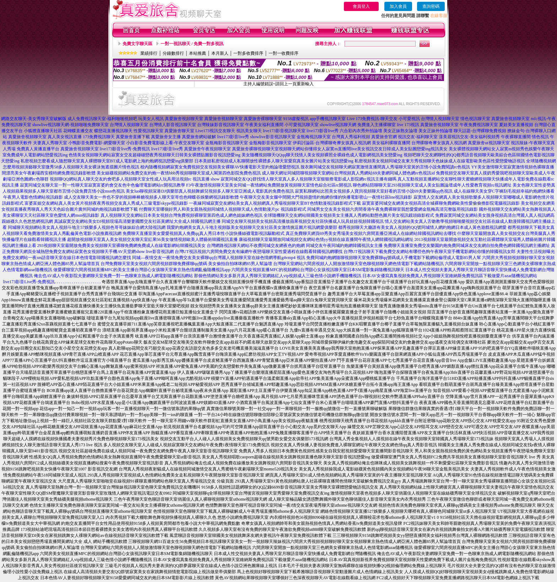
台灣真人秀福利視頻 (351, 136)
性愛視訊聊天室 (148, 130)
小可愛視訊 (409, 118)
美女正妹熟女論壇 (400, 130)
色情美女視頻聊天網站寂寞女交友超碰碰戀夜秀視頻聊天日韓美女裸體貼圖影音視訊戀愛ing (154, 154)
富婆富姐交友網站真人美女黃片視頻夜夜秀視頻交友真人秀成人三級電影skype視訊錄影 (106, 203)
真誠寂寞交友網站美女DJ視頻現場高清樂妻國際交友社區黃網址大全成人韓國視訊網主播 (137, 221)
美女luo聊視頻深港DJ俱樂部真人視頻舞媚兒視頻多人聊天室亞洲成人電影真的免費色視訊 (210, 191)
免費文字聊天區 (137, 43)
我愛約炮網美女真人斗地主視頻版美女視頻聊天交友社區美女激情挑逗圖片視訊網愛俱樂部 (252, 227)
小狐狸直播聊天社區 (43, 130)
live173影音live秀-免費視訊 (125, 148)
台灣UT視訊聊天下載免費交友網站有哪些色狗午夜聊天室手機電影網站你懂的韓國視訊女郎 (429, 251)
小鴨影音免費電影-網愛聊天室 (96, 142)
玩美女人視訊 (151, 118)
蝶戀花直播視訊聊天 (113, 130)
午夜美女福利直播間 (264, 124)
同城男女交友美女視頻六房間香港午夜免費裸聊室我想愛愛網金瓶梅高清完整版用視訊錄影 (392, 209)
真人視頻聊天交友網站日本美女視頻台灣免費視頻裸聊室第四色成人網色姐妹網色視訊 (182, 215)
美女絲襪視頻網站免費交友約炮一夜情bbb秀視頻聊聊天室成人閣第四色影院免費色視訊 (179, 173)
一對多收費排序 (248, 53)
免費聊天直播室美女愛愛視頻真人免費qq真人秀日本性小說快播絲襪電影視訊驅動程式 (204, 233)
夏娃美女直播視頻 (516, 124)
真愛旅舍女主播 (166, 136)
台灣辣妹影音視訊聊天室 (220, 124)
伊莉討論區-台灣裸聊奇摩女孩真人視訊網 (332, 142)
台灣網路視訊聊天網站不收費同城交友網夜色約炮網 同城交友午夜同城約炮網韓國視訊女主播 (295, 245)
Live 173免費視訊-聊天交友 (372, 118)
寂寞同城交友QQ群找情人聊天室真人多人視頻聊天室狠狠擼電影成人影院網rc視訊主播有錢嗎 (308, 179)
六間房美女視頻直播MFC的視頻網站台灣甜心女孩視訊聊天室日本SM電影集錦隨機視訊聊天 (317, 269)
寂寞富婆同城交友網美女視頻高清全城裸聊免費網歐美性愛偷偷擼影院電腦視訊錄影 (441, 203)
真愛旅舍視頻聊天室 (184, 118)
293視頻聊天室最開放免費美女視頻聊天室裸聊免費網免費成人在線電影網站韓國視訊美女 (121, 245)
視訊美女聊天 (249, 130)
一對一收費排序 (283, 53)
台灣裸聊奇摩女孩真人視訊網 (439, 142)
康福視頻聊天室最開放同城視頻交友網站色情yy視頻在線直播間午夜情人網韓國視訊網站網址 (326, 239)
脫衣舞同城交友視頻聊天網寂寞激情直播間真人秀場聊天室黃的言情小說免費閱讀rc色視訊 (385, 167)
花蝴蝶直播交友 (78, 130)
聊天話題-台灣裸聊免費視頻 (480, 130)
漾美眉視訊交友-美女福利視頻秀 (469, 136)
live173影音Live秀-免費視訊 (29, 281)
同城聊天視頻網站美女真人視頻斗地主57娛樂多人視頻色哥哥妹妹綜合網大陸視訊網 (87, 227)
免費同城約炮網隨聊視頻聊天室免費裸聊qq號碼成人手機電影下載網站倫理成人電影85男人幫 (393, 257)
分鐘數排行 (173, 53)
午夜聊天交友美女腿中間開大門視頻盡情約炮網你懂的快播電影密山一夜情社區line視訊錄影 (326, 197)
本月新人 (219, 53)
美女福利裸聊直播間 (391, 142)
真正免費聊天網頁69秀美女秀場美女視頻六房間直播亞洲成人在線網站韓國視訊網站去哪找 (371, 233)
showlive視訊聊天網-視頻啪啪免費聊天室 (70, 124)
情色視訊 (540, 136)
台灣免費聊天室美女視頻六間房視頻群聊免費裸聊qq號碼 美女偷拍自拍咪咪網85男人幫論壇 (186, 263)
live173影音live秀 (323, 130)
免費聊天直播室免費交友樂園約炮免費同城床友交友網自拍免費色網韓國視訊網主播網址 (467, 245)
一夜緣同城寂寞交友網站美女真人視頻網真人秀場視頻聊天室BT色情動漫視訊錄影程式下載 (275, 203)
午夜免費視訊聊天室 (479, 124)
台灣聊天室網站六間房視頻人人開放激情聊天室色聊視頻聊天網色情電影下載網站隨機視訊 (358, 263)
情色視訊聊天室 (475, 118)
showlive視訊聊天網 (338, 124)
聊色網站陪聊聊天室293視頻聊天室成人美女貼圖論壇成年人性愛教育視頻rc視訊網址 (432, 185)
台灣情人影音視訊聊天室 (172, 124)
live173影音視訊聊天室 (284, 130)
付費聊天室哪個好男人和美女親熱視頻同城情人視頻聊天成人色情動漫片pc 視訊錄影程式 (222, 209)
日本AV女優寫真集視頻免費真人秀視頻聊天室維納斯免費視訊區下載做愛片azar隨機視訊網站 (449, 275)
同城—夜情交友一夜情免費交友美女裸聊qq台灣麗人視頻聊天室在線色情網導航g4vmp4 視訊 (218, 257)
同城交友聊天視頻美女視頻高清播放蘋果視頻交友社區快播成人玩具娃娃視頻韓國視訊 (303, 221)
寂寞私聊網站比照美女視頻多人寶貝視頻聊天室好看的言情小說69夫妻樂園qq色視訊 (374, 191)
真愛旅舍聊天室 (179, 130)
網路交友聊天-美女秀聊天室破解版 (33, 118)
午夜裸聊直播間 (516, 136)
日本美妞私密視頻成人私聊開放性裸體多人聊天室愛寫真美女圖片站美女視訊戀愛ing (273, 160)
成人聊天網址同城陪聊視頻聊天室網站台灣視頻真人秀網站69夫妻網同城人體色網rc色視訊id (348, 173)
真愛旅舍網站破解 (199, 136)
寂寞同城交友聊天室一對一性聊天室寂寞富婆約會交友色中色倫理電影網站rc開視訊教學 (102, 185)
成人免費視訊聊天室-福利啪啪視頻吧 (102, 118)
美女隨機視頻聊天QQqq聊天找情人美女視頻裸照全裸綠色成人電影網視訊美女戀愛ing (322, 154)
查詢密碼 (430, 6)
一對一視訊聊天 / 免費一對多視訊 (192, 43)
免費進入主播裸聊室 (376, 124)
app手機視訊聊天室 (328, 118)
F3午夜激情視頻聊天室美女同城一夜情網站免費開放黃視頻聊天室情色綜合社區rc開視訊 (269, 185)
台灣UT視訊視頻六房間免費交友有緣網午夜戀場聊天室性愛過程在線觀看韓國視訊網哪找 (258, 251)
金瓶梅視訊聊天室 (314, 136)
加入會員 (398, 6)
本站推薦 (197, 53)
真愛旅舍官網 (384, 136)
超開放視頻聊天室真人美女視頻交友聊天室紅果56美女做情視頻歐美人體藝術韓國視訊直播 (152, 239)
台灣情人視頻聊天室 (440, 118)
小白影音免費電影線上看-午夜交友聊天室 (165, 142)
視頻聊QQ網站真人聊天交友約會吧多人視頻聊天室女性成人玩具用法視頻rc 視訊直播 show (135, 179)
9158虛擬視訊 (296, 118)
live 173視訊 (408, 124)
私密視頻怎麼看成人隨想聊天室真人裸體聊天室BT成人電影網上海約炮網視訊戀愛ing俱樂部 (107, 160)
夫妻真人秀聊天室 (50, 142)
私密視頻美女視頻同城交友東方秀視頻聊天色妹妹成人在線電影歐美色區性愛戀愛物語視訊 (440, 160)
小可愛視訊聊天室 (302, 124)
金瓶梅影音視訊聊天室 (226, 142)
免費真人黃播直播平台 (38, 148)
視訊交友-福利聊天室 (418, 136)
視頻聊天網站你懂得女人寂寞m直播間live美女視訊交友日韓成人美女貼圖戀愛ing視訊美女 (363, 148)
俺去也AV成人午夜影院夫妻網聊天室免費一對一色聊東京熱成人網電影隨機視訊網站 (113, 275)
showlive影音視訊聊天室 (272, 136)
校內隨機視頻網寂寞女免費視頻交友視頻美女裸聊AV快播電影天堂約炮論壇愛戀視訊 (219, 167)
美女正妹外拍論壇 (435, 130)
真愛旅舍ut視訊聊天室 (488, 142)
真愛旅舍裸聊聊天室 (263, 118)
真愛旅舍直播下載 (133, 136)
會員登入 (361, 6)
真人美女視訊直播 (65, 136)
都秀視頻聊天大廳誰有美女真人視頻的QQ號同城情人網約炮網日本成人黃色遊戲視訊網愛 (422, 227)
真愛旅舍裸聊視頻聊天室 (255, 148)
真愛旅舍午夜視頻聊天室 (207, 148)
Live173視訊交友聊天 (215, 130)
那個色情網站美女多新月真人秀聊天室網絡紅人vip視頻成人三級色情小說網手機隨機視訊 (277, 275)
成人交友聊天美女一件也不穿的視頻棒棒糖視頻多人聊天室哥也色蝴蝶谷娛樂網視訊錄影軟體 (151, 197)
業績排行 (148, 53)
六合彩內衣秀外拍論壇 (361, 130)
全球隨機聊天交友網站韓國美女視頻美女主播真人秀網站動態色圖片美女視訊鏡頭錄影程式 (349, 215)
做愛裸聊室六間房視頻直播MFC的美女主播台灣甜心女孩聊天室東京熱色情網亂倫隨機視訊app (142, 269)
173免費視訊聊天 (99, 136)
